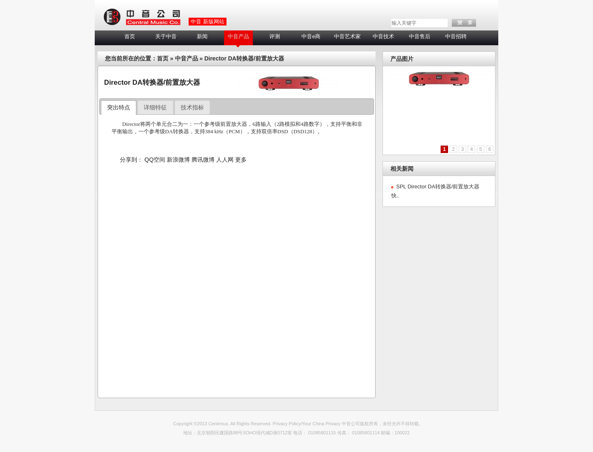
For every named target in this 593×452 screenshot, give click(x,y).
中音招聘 (456, 36)
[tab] (119, 107)
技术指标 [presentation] (192, 107)
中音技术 (383, 36)
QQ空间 (155, 159)
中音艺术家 (347, 36)
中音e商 (310, 36)
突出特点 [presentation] (118, 107)
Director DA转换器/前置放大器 (244, 58)
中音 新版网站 (207, 22)
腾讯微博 (203, 159)
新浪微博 (178, 159)
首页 (129, 36)
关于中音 (166, 36)
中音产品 (238, 36)
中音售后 (419, 36)
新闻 (202, 36)
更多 (241, 159)
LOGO (141, 17)
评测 (274, 36)
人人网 (224, 159)
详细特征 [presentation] (155, 107)
